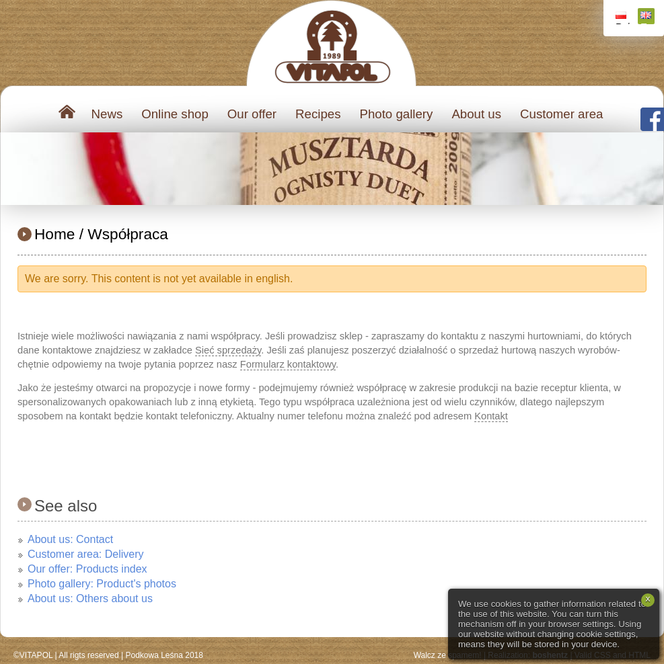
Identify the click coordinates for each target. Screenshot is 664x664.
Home (54, 234)
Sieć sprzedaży (228, 350)
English (647, 17)
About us (476, 114)
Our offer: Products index (87, 569)
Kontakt (491, 416)
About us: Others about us (90, 598)
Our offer (251, 114)
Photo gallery (396, 114)
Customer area (561, 114)
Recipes (317, 114)
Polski (623, 17)
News (107, 114)
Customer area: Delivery (86, 554)
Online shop (175, 114)
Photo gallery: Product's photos (102, 583)
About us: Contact (70, 539)
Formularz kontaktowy (288, 364)
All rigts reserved (88, 655)
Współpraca (127, 234)
